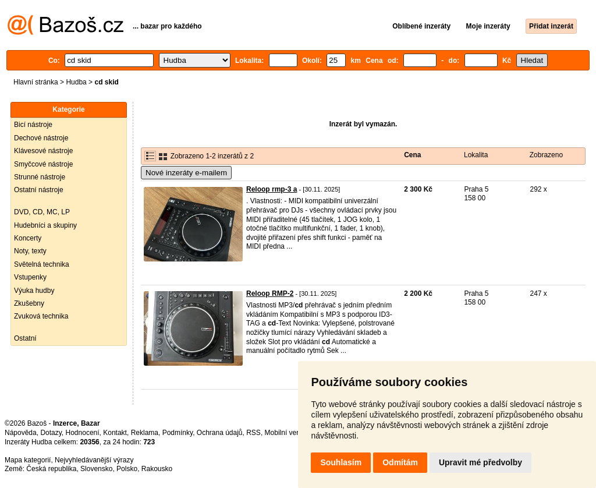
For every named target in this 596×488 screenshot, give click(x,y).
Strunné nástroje (39, 177)
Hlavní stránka (35, 82)
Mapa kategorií (28, 460)
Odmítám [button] (400, 462)
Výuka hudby (34, 291)
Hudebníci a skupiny (45, 225)
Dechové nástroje (41, 138)
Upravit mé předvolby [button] (480, 462)
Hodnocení (83, 433)
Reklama (144, 433)
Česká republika (51, 469)
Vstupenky (30, 277)
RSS (253, 433)
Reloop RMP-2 (269, 293)
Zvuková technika (41, 316)
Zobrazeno (546, 155)
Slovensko (96, 469)
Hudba (76, 82)
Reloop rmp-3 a (271, 189)
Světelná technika (41, 264)
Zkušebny (29, 303)
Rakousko (156, 469)
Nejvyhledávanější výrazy (94, 460)
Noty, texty (30, 251)
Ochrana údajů (220, 433)
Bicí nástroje (33, 125)
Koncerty (27, 238)
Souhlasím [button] (340, 462)
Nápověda (21, 433)
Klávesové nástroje (43, 151)
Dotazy (50, 433)
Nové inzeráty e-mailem (186, 172)
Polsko (126, 469)
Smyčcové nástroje (43, 164)
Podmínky (177, 433)
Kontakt (115, 433)
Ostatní (25, 338)
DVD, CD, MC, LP (42, 212)
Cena (412, 155)
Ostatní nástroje (38, 190)
